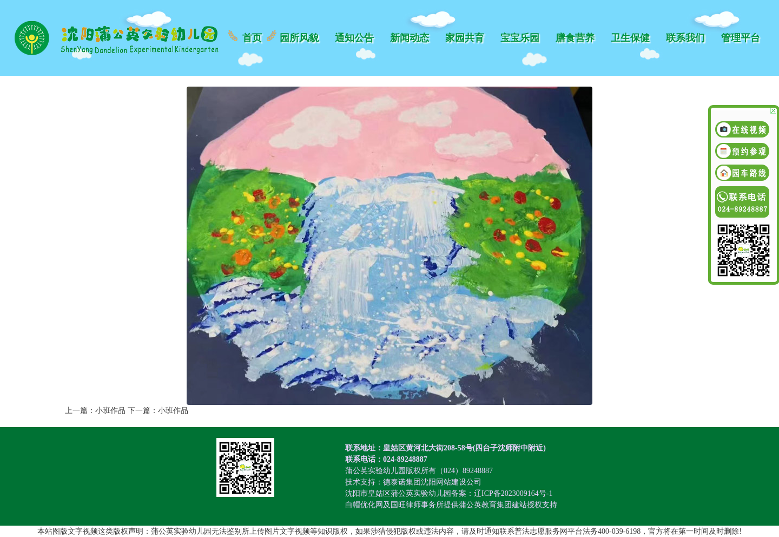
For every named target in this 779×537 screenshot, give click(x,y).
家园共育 (464, 37)
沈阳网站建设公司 (451, 482)
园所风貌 (299, 37)
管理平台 (740, 37)
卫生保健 (630, 37)
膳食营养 (575, 37)
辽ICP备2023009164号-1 (513, 493)
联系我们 (685, 37)
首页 (252, 37)
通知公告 (354, 37)
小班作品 (110, 411)
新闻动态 (409, 37)
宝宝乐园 (519, 37)
